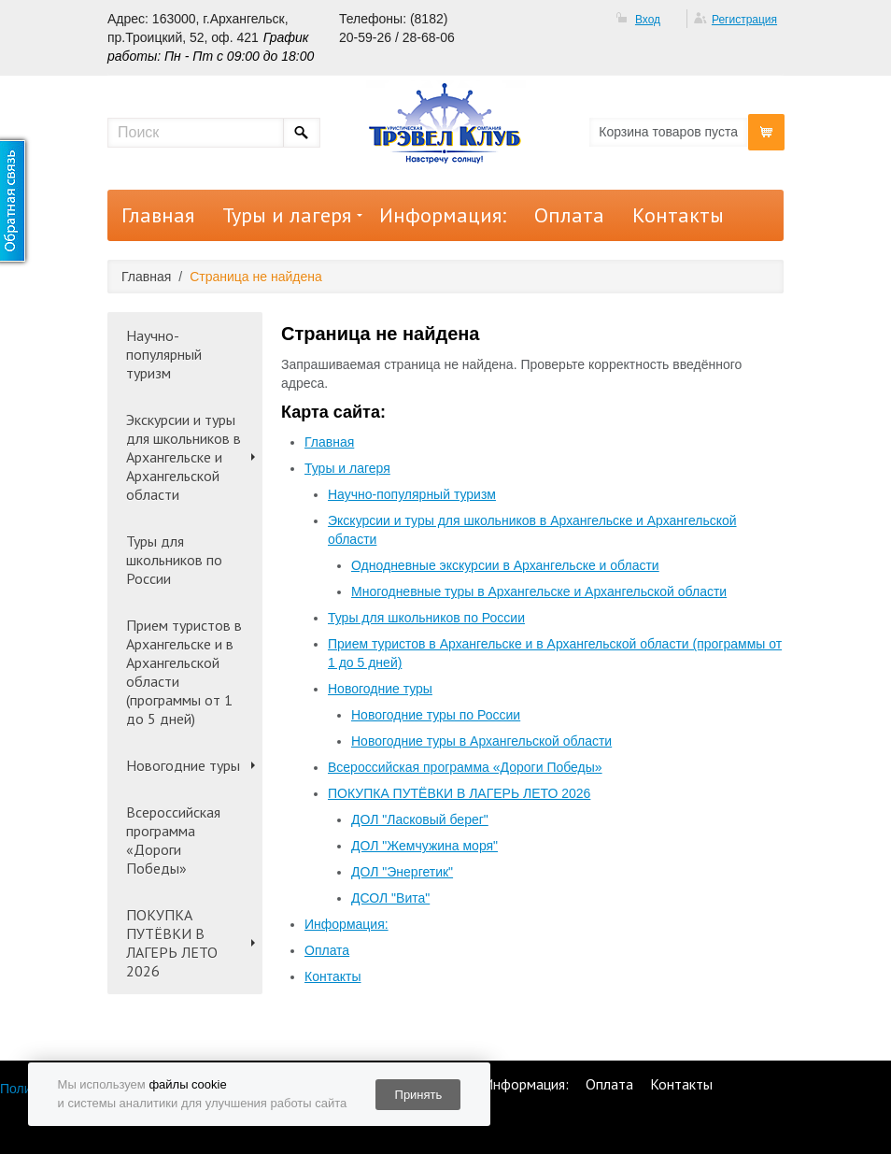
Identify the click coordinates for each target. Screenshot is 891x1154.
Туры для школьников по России (174, 560)
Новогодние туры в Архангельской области (481, 741)
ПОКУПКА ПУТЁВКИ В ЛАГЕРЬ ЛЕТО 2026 (172, 942)
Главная (157, 215)
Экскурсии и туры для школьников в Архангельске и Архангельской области (183, 457)
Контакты (678, 215)
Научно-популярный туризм (164, 354)
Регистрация (744, 19)
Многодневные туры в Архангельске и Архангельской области (539, 591)
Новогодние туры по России (435, 714)
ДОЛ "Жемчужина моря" (424, 845)
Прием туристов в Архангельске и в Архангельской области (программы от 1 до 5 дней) (184, 672)
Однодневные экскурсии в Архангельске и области (505, 565)
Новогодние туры (183, 765)
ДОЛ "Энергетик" (402, 871)
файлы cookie (187, 1084)
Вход (647, 19)
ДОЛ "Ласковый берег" (419, 819)
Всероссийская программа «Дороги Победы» (173, 840)
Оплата (569, 215)
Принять (419, 1095)
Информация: (442, 215)
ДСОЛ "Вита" (390, 897)
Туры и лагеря (286, 215)
